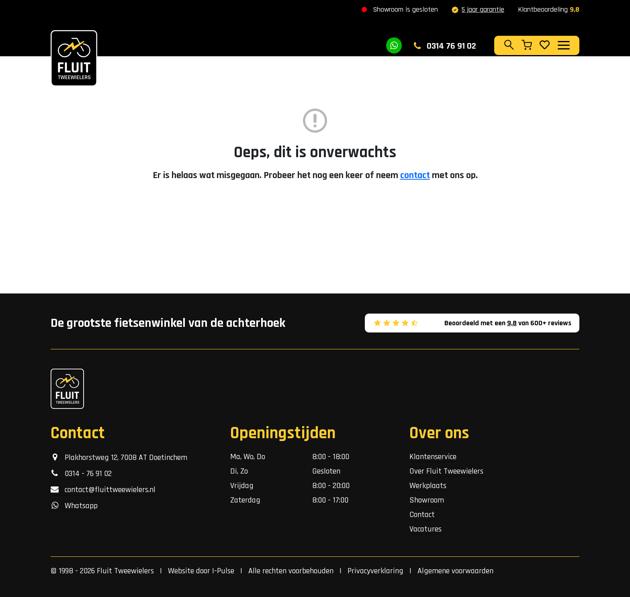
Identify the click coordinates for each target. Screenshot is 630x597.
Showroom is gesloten (405, 9)
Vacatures (425, 529)
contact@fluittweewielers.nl (103, 489)
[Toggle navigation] (563, 45)
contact (415, 175)
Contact (422, 514)
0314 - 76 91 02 (81, 473)
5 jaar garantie (478, 9)
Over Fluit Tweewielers (446, 471)
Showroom (426, 500)
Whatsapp (74, 506)
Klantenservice (432, 456)
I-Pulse (223, 571)
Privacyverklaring (375, 571)
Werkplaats (427, 485)
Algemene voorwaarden (455, 571)
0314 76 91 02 (445, 46)
